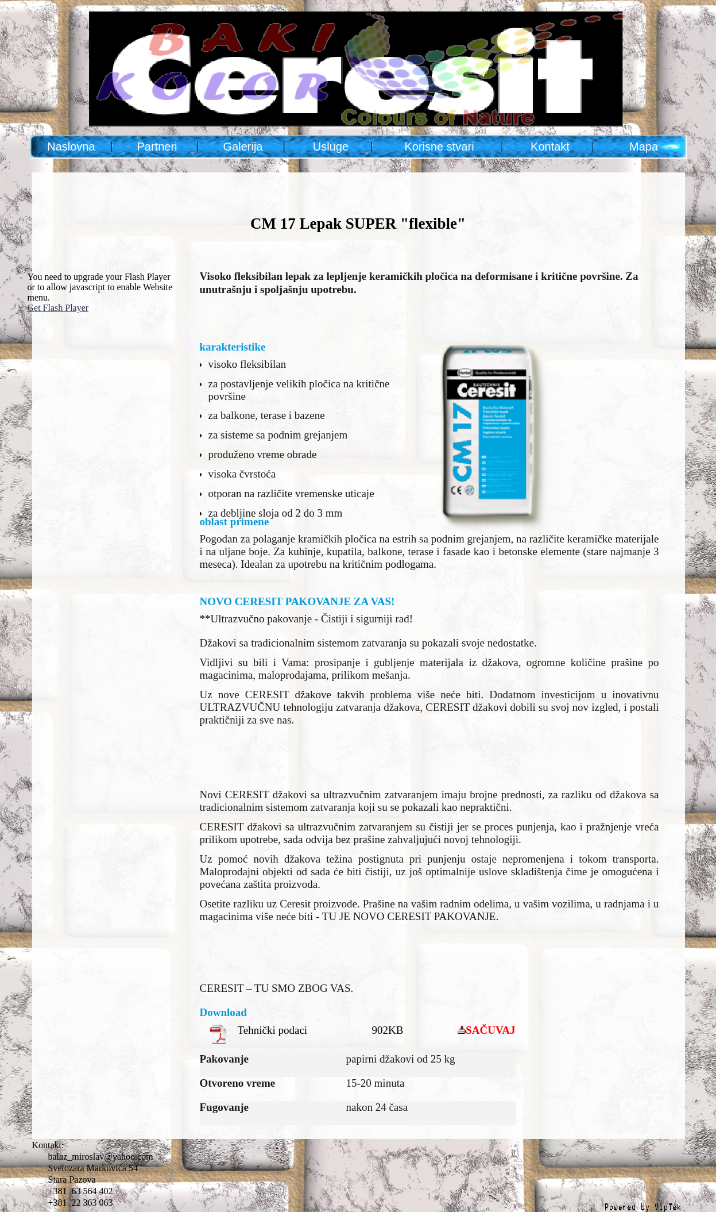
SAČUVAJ (490, 1030)
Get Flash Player (58, 308)
